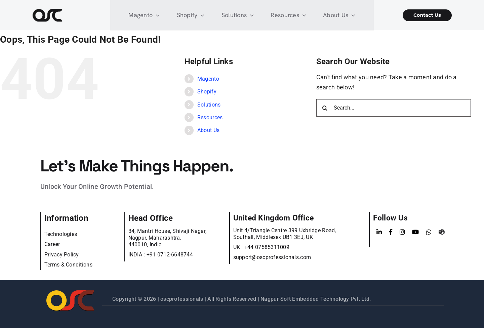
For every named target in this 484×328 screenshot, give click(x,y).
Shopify (206, 91)
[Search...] (394, 107)
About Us (208, 130)
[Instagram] (402, 232)
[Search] (325, 107)
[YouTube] (415, 232)
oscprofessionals (182, 299)
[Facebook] (391, 232)
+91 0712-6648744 (170, 254)
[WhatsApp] (429, 232)
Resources (210, 117)
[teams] (442, 232)
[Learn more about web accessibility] (67, 15)
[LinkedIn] (379, 232)
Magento (208, 79)
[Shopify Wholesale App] (417, 15)
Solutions (208, 104)
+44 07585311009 (266, 247)
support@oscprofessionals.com (272, 257)
